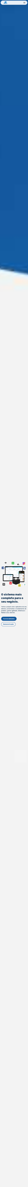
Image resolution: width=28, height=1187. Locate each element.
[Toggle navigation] (24, 2)
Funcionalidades (9, 619)
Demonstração (8, 624)
